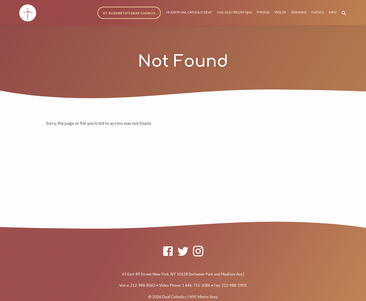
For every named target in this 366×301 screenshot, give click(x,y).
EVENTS (317, 12)
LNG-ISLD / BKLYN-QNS (234, 12)
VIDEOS (280, 12)
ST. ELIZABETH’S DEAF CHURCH (129, 13)
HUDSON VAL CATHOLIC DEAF (189, 12)
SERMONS (298, 12)
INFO (332, 12)
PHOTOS (263, 12)
